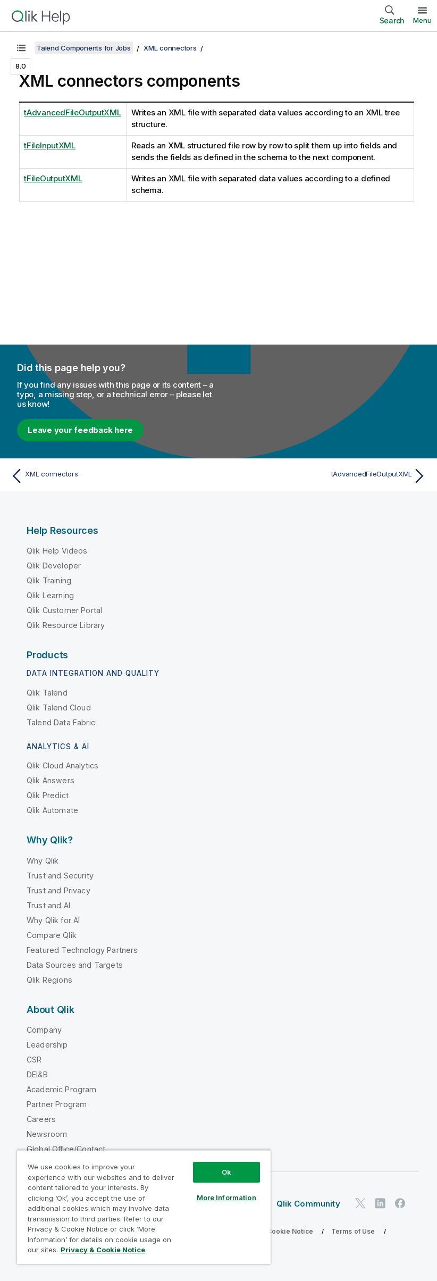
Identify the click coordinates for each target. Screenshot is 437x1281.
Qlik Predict (48, 795)
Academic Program (62, 1089)
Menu (422, 20)
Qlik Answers (50, 780)
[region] (144, 1207)
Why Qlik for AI (53, 920)
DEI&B (37, 1074)
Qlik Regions (49, 979)
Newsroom (47, 1133)
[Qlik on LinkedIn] (380, 1203)
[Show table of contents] (21, 48)
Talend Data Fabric (61, 722)
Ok (226, 1172)
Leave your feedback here (80, 430)
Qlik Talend (47, 692)
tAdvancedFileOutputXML (72, 112)
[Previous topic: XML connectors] (111, 476)
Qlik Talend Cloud (59, 707)
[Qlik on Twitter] (360, 1203)
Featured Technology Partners (82, 950)
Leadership (47, 1044)
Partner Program (57, 1104)
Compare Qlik (52, 935)
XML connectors (170, 48)
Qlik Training (49, 580)
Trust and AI (48, 905)
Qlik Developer (54, 565)
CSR (34, 1059)
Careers (41, 1119)
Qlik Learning (50, 595)
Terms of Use (353, 1231)
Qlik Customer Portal (64, 610)
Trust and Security (60, 875)
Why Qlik (42, 860)
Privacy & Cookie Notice (273, 1231)
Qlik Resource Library (66, 625)
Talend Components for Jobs (84, 48)
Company (44, 1029)
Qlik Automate (52, 810)
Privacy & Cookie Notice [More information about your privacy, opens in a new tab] (103, 1249)
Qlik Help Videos (57, 550)
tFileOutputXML (53, 178)
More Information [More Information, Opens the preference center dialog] (226, 1197)
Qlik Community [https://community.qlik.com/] (308, 1204)
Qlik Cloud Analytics (62, 765)
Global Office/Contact (66, 1148)
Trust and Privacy (58, 890)
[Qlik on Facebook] (400, 1203)
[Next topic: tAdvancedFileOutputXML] (326, 476)
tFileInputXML (49, 145)
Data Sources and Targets (75, 964)
